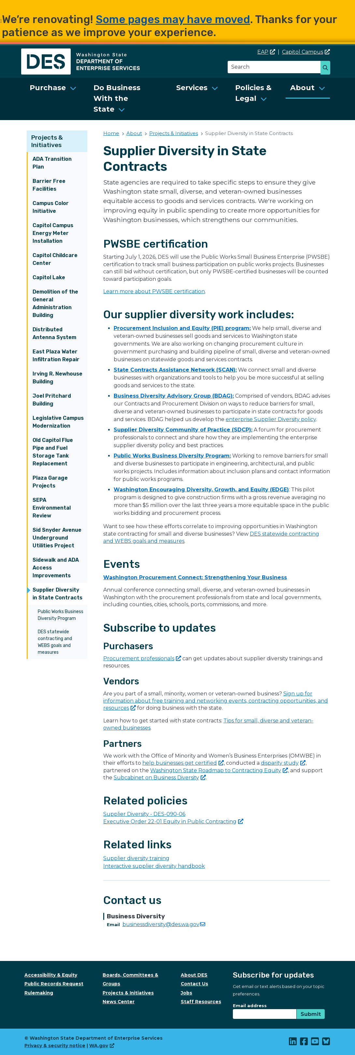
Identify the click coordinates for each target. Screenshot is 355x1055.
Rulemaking (38, 992)
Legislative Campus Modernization (58, 422)
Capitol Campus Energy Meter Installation (53, 233)
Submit (311, 1014)
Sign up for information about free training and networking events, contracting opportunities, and (215, 701)
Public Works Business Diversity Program (60, 615)
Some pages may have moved (173, 19)
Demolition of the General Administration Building (55, 303)
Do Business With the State (116, 98)
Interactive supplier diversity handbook (154, 866)
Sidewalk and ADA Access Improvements (56, 568)
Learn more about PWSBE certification (154, 291)
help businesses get (183, 763)
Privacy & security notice (54, 1045)
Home (111, 133)
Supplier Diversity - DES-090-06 (144, 814)
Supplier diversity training (136, 858)
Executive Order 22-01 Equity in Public (173, 821)
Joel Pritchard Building (52, 400)
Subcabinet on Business (160, 777)
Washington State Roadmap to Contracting (219, 770)
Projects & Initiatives (47, 141)
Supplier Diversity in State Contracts (57, 594)
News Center (119, 1001)
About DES (194, 975)
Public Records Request (53, 983)
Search (327, 68)
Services (191, 87)
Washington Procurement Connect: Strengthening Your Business (195, 577)
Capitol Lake (49, 277)
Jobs (186, 992)
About (302, 87)
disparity (283, 763)
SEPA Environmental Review (52, 508)
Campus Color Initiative (51, 207)
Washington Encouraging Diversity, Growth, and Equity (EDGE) (201, 489)
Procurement (142, 658)
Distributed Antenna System (54, 333)
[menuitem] (53, 99)
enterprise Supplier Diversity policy (271, 419)
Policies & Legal (253, 93)
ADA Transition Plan (52, 163)
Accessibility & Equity (50, 975)
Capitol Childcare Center (55, 259)
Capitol (306, 52)
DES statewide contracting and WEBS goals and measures (55, 642)
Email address (250, 1005)
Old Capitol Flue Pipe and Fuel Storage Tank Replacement (53, 452)
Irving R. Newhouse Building (57, 378)
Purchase (48, 87)
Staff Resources (201, 1001)
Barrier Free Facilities (49, 185)
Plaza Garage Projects (50, 482)
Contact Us (194, 983)
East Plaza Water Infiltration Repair (56, 356)
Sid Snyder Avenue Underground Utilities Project (57, 538)
